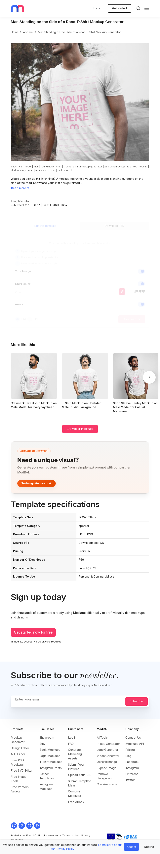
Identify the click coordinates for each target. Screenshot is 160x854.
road (53, 170)
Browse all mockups (80, 428)
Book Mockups (49, 750)
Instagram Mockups (46, 786)
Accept (131, 846)
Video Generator (108, 756)
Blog (128, 756)
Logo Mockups (49, 756)
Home (15, 32)
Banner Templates (46, 776)
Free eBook (76, 802)
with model (25, 166)
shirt (58, 166)
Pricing (130, 750)
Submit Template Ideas (79, 783)
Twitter (130, 780)
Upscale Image (107, 762)
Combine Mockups (74, 793)
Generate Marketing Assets (75, 754)
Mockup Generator (17, 740)
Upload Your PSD (80, 775)
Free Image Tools (18, 779)
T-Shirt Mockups (50, 762)
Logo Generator (107, 750)
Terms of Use (70, 835)
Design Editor (20, 748)
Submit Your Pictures (76, 767)
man (36, 166)
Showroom (46, 737)
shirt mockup (18, 170)
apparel (28, 32)
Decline (149, 846)
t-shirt (67, 166)
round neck (47, 166)
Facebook (132, 762)
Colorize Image (107, 784)
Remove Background (105, 776)
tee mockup (140, 166)
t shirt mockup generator (87, 166)
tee (129, 166)
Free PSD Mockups (17, 762)
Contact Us (133, 737)
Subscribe (136, 701)
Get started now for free (33, 632)
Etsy (42, 744)
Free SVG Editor (21, 770)
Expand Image (106, 768)
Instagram (132, 768)
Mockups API (134, 744)
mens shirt (41, 170)
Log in (97, 8)
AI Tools (102, 737)
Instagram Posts (50, 768)
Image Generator (108, 744)
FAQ (71, 744)
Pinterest (131, 774)
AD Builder (18, 754)
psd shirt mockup (114, 166)
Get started (119, 8)
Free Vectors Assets (20, 789)
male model (65, 170)
